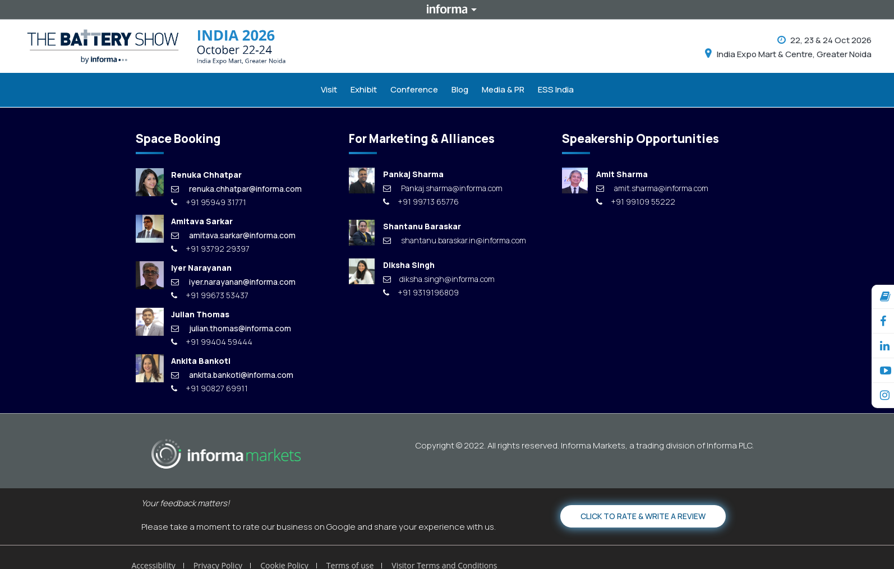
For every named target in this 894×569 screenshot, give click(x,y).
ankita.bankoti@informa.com (232, 374)
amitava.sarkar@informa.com (233, 235)
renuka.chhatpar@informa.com (236, 188)
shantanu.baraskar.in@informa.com (454, 240)
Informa (447, 9)
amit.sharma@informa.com (652, 188)
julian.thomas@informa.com (231, 328)
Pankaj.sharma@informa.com (443, 188)
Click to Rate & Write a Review (643, 516)
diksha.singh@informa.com (439, 279)
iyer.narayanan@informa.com (233, 281)
